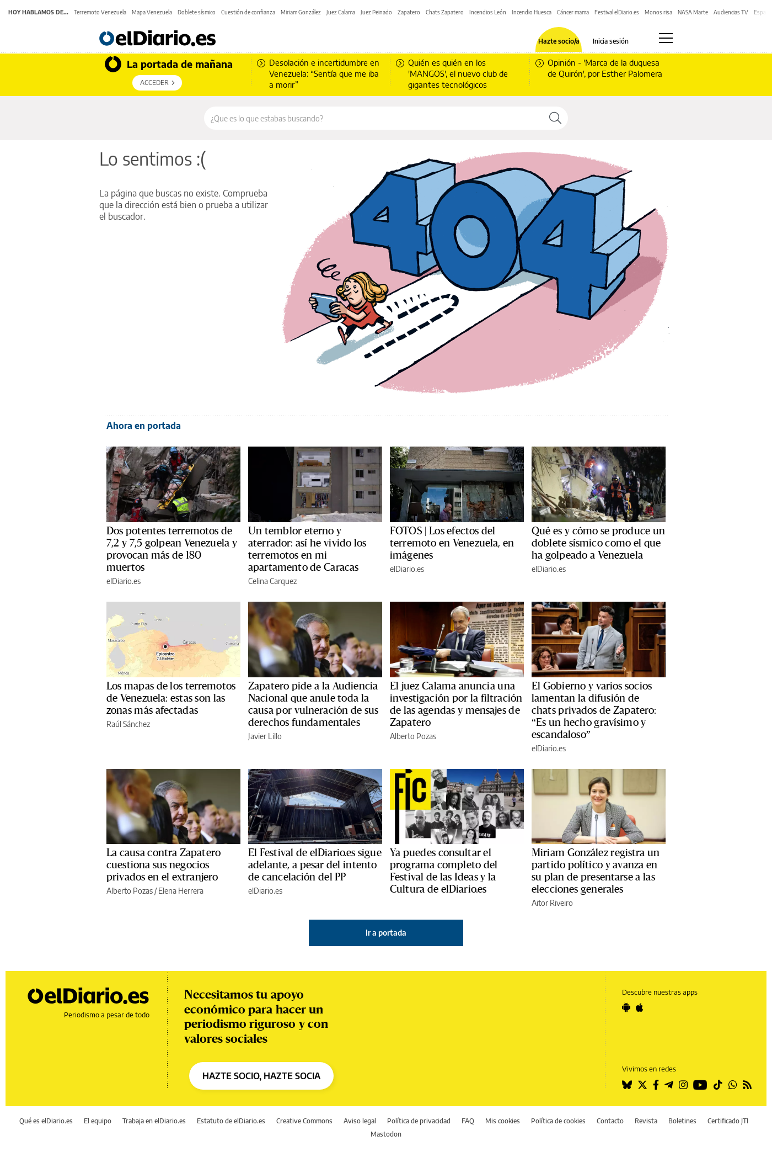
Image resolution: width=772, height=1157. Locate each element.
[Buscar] (555, 118)
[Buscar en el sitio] (373, 118)
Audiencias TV (731, 12)
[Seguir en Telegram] (668, 1085)
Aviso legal (360, 1121)
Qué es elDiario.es (46, 1121)
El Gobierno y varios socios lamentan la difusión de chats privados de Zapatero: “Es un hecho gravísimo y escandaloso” (594, 710)
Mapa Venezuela (152, 12)
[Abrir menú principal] (666, 38)
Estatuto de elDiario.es (231, 1121)
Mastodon (386, 1134)
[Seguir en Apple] (640, 1007)
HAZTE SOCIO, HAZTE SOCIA (261, 1075)
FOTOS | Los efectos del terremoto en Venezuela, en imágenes (452, 543)
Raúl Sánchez (128, 724)
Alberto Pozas (413, 736)
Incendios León (487, 12)
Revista (646, 1121)
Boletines (682, 1121)
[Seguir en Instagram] (683, 1085)
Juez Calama (340, 12)
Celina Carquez (272, 581)
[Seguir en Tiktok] (718, 1085)
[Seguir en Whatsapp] (732, 1085)
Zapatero (409, 12)
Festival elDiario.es (616, 12)
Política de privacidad (419, 1121)
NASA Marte (693, 12)
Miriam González (301, 12)
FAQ (468, 1121)
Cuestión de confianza (248, 12)
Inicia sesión (611, 41)
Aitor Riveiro (552, 902)
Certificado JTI (727, 1121)
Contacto (610, 1121)
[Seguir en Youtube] (700, 1085)
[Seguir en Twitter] (642, 1085)
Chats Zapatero (445, 12)
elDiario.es (123, 581)
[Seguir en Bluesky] (627, 1085)
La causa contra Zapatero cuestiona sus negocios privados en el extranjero (163, 865)
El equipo (97, 1121)
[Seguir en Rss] (747, 1085)
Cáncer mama (573, 12)
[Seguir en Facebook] (656, 1085)
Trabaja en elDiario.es (154, 1121)
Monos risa (658, 12)
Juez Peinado (376, 12)
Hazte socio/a (559, 41)
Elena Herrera (180, 890)
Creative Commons (304, 1121)
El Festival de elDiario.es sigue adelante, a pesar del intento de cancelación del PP (315, 865)
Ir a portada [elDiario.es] (386, 932)
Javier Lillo (265, 736)
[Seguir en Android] (626, 1007)
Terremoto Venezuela (100, 12)
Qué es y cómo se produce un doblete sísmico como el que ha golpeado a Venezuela (598, 543)
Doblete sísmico (197, 12)
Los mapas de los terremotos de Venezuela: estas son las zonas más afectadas (170, 698)
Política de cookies (558, 1121)
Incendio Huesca (531, 12)
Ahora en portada (143, 425)
